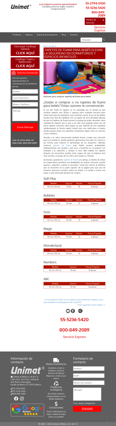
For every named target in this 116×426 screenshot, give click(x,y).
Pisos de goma (50, 46)
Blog (64, 35)
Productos (17, 35)
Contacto (74, 35)
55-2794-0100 (95, 3)
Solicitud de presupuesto (47, 35)
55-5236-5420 (95, 7)
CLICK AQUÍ (25, 53)
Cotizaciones (56, 406)
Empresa (29, 35)
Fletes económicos (56, 362)
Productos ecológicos (56, 387)
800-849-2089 (98, 13)
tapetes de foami (62, 145)
